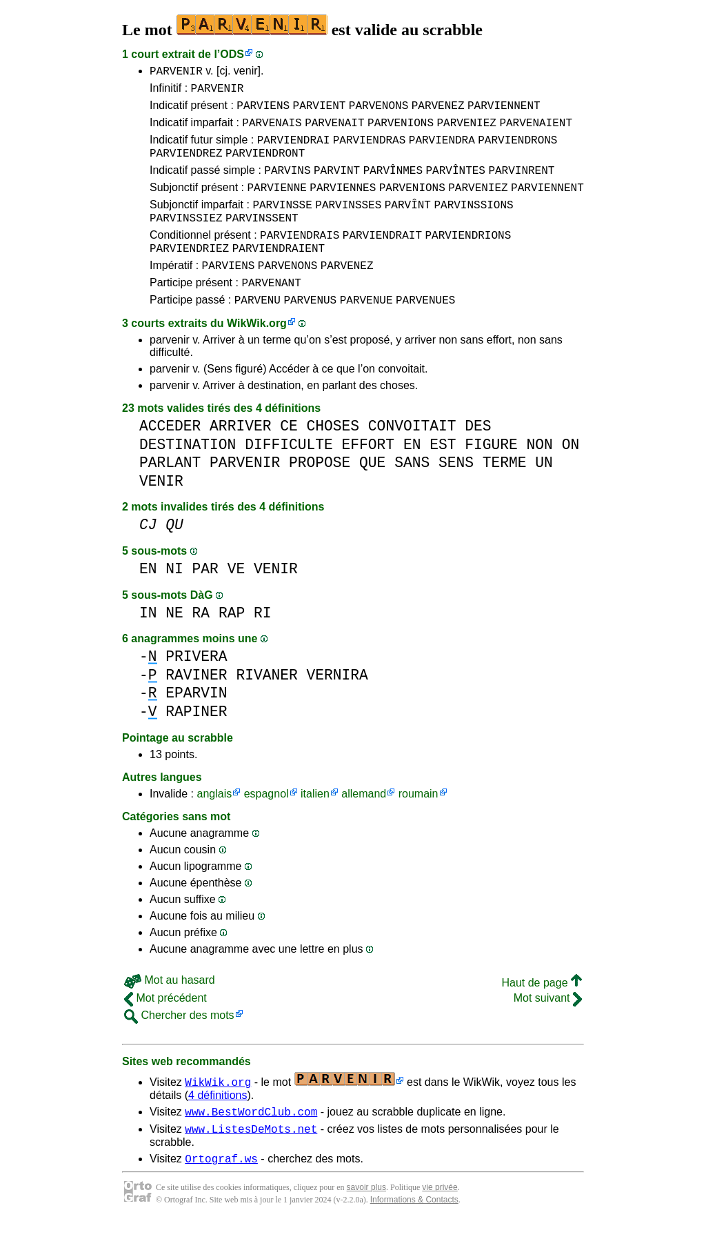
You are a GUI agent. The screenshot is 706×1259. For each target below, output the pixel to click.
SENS (456, 494)
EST (443, 476)
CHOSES (332, 457)
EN (412, 476)
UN (544, 494)
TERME (505, 494)
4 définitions (217, 1126)
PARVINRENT (521, 184)
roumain (418, 825)
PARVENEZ (438, 111)
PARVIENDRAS (369, 149)
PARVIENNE (276, 203)
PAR (205, 600)
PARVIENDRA (442, 149)
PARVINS (287, 184)
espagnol (266, 825)
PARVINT (337, 184)
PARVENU (257, 330)
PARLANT (170, 494)
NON (539, 476)
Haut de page (541, 1014)
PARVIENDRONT (265, 164)
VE (236, 600)
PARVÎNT (408, 222)
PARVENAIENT (535, 130)
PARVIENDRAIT (382, 257)
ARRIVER (240, 457)
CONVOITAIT (412, 457)
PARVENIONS (400, 130)
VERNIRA (336, 706)
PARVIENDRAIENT (278, 272)
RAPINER (196, 743)
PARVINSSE (282, 222)
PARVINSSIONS (473, 222)
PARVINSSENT (262, 238)
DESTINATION (187, 476)
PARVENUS (309, 330)
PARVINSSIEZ (186, 238)
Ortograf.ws (221, 1195)
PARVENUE (366, 330)
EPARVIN (196, 724)
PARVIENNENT (504, 111)
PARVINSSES (348, 222)
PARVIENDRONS (517, 149)
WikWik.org (257, 354)
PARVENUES (425, 330)
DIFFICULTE (289, 476)
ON (571, 476)
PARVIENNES (343, 203)
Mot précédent (165, 1029)
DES (478, 457)
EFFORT (367, 476)
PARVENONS (378, 111)
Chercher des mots (179, 1046)
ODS (232, 54)
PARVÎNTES (455, 184)
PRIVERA (196, 687)
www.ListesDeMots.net (251, 1163)
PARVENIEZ (466, 130)
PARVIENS (263, 111)
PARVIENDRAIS (299, 257)
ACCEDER (170, 457)
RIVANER (266, 706)
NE (174, 644)
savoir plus (366, 1224)
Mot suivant (548, 1029)
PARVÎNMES (393, 184)
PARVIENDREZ (186, 164)
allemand (363, 825)
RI (263, 644)
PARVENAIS (271, 130)
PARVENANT (271, 311)
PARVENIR (176, 72)
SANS (412, 494)
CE (289, 457)
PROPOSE (319, 494)
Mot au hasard (169, 1011)
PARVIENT (319, 111)
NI (174, 600)
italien (315, 825)
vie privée (439, 1224)
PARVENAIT (334, 130)
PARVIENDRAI (293, 149)
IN (148, 644)
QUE (372, 494)
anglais (214, 825)
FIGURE (491, 476)
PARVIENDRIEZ (189, 272)
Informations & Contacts (414, 1237)
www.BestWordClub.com (251, 1144)
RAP (232, 644)
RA (201, 644)
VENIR (161, 512)
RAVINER (196, 706)
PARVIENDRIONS (468, 257)
